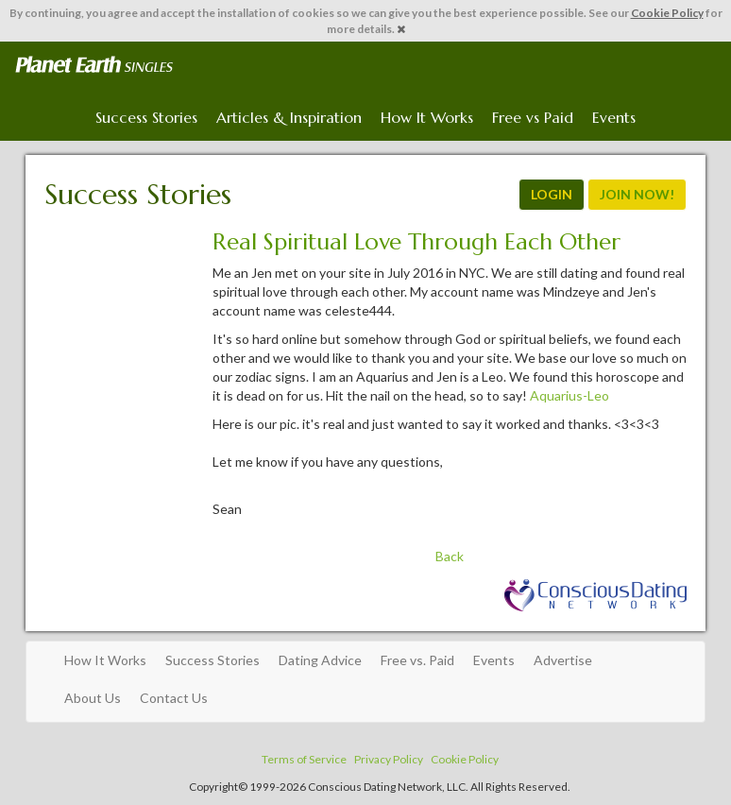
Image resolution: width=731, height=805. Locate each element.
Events (614, 117)
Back (449, 556)
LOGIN (551, 194)
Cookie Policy (667, 13)
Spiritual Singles (94, 65)
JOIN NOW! (637, 194)
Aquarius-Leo (569, 395)
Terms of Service (304, 759)
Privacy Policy (388, 759)
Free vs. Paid (417, 660)
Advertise (563, 660)
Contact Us (174, 698)
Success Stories (146, 117)
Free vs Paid (532, 117)
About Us (92, 698)
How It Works (427, 117)
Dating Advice (320, 660)
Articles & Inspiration (289, 117)
